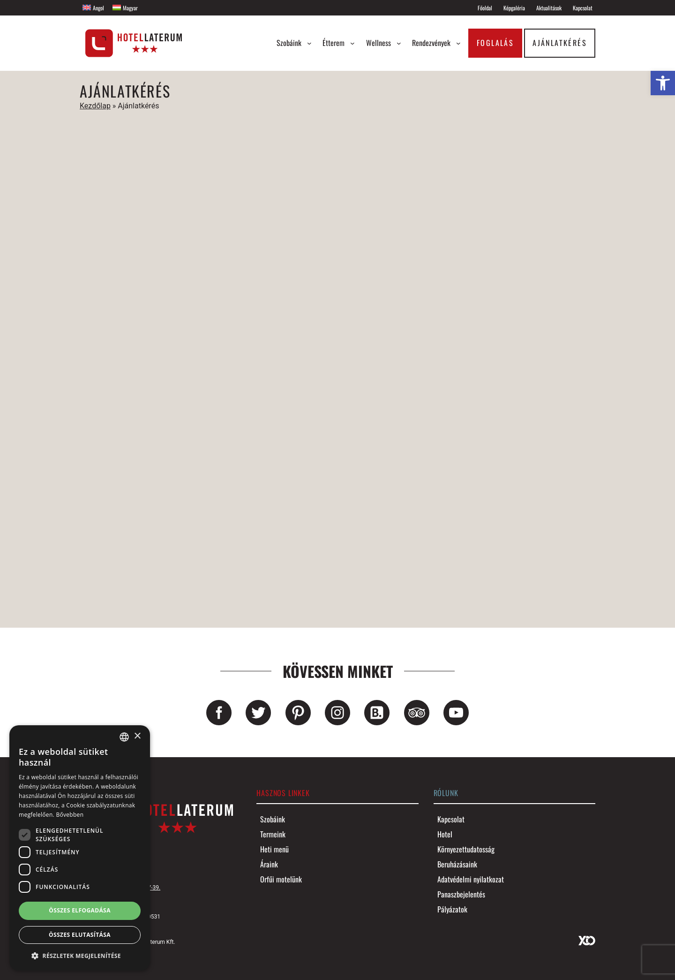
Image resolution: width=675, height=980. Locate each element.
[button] (80, 955)
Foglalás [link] (495, 42)
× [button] (137, 736)
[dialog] (79, 848)
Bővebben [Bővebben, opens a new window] (69, 815)
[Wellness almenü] (399, 43)
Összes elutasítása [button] (80, 935)
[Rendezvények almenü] (458, 43)
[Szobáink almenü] (309, 43)
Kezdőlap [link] (95, 105)
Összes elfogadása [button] (80, 910)
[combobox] (124, 737)
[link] (663, 83)
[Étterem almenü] (352, 43)
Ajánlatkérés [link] (559, 42)
